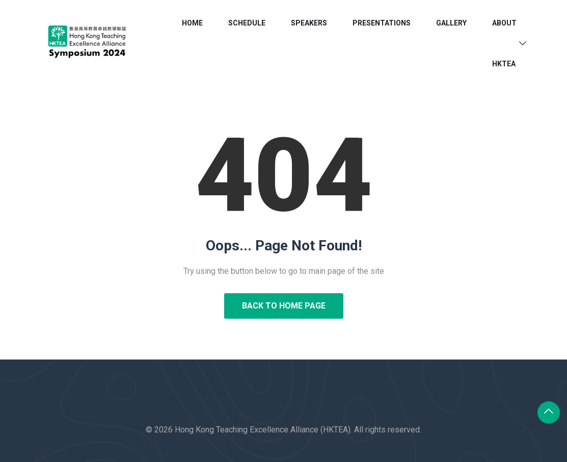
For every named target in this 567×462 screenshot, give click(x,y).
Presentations (382, 23)
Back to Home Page (284, 306)
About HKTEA (504, 43)
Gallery (451, 23)
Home (192, 23)
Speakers (309, 23)
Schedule (246, 23)
